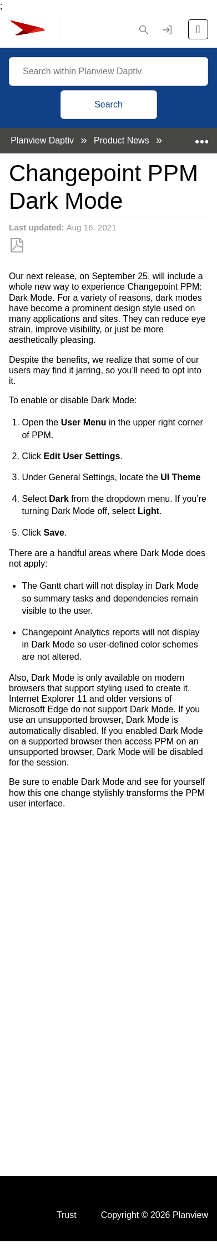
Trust (67, 1215)
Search (108, 104)
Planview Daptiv (43, 140)
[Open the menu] (198, 29)
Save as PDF (17, 245)
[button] (144, 30)
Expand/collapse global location (201, 137)
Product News (123, 140)
